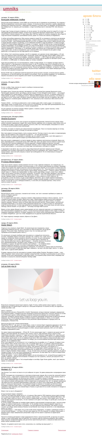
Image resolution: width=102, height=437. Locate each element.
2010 (86, 59)
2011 (86, 57)
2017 (86, 22)
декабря (88, 26)
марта (88, 39)
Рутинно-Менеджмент (11, 162)
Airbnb (4, 84)
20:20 (11, 426)
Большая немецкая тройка (13, 19)
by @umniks (97, 73)
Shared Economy (8, 119)
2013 (86, 54)
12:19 (11, 78)
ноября (88, 27)
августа (88, 32)
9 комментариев (17, 426)
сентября (89, 30)
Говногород (6, 190)
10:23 (11, 155)
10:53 (11, 112)
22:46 (11, 363)
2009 (86, 60)
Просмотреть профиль (87, 85)
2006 (86, 65)
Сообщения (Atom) (16, 434)
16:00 (11, 260)
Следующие (4, 430)
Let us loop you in (8, 266)
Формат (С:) (6, 369)
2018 (86, 21)
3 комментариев (17, 112)
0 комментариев (17, 78)
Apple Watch (6, 225)
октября (88, 29)
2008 (86, 62)
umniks (10, 8)
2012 (86, 55)
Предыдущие (62, 430)
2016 (86, 24)
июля (87, 34)
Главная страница (33, 430)
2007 (86, 64)
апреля (88, 37)
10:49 (11, 219)
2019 (86, 19)
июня (87, 35)
